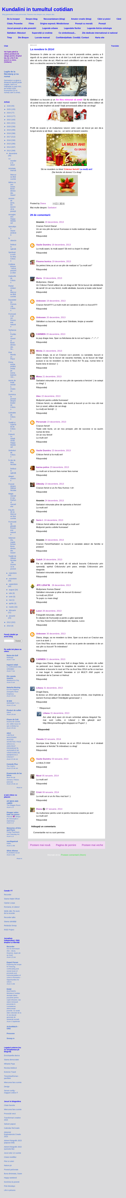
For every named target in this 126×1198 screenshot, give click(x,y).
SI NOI (9, 701)
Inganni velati (12, 665)
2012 (9, 622)
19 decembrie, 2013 (54, 222)
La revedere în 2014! (12, 162)
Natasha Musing (13, 687)
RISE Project (9, 930)
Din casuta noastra (11, 677)
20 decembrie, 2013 (56, 317)
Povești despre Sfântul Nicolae (12, 487)
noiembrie (13, 573)
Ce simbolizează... (67, 33)
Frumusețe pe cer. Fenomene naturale (12, 320)
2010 (9, 626)
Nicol (38, 775)
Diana (39, 809)
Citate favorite (9, 1105)
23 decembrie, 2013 (56, 422)
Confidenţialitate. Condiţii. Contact (72, 37)
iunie (11, 597)
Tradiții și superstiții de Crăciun (12, 427)
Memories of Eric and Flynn (14, 829)
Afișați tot (19, 787)
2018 (9, 133)
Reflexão (10, 657)
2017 (9, 137)
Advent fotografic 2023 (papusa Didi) (13, 1142)
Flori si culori (9, 1161)
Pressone (11, 1033)
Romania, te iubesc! (12, 907)
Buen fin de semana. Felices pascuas (13, 779)
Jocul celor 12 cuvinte (12, 1153)
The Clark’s (11, 766)
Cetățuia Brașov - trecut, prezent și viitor (12, 268)
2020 (9, 127)
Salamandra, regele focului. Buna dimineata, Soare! (12, 545)
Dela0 (9, 989)
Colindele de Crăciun (12, 416)
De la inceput (13, 19)
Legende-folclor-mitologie (99, 28)
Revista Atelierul (10, 1068)
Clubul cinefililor (10, 1157)
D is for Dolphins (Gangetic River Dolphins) (13, 692)
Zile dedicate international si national (99, 33)
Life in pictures (9, 1190)
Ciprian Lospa (9, 903)
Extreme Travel (10, 1072)
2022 (9, 120)
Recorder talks (9, 917)
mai (10, 600)
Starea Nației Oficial (12, 899)
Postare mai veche (92, 845)
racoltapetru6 (12, 841)
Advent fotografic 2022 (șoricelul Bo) (13, 1148)
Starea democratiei (11, 1060)
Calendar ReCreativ (12, 1128)
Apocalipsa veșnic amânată (12, 231)
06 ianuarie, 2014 (50, 792)
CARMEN (41, 334)
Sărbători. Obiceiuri (16, 33)
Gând (9, 712)
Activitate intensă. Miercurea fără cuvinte (12, 173)
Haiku (9, 843)
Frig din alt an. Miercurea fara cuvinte (12, 514)
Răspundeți (41, 236)
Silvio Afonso (12, 851)
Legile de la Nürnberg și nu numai (11, 73)
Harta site (99, 37)
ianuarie (12, 616)
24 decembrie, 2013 (54, 500)
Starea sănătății (10, 922)
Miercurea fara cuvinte (13, 1082)
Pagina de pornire (66, 845)
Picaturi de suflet (14, 710)
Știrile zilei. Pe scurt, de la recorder (12, 912)
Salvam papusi (10, 1124)
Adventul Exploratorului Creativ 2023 (12, 1134)
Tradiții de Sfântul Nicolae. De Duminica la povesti (12, 562)
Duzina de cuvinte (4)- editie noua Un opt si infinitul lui (14, 724)
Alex (38, 396)
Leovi (39, 611)
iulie (10, 593)
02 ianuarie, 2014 (52, 739)
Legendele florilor (72, 28)
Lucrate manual (42, 37)
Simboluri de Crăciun (12, 453)
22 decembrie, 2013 (50, 396)
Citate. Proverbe (15, 24)
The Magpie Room (13, 805)
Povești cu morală (83, 24)
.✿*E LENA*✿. (43, 585)
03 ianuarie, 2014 (60, 759)
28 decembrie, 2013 (61, 585)
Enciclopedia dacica (12, 1055)
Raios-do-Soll (12, 655)
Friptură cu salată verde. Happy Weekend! (12, 440)
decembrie (13, 153)
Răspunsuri (44, 708)
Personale (41, 422)
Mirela (39, 351)
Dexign (7, 1087)
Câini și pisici (104, 19)
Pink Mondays (9, 1186)
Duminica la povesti (11, 1182)
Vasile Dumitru (43, 245)
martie (11, 607)
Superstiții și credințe (42, 33)
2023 (9, 116)
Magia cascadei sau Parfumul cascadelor (12, 500)
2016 (9, 140)
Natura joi (8, 1165)
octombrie (13, 579)
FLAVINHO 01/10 (13, 853)
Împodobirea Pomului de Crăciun (12, 305)
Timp (9, 37)
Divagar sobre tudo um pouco (13, 813)
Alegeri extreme (12, 478)
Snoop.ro (10, 1038)
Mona (39, 376)
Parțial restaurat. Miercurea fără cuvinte (12, 291)
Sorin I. (39, 520)
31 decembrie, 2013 (55, 659)
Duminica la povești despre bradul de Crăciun (12, 401)
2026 (9, 106)
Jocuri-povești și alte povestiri (21, 28)
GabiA (39, 559)
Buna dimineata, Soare (13, 1174)
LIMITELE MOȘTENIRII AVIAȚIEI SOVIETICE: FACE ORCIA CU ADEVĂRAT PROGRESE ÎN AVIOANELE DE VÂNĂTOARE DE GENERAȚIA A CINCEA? (14, 746)
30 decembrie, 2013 (56, 633)
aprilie (11, 603)
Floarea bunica (43, 261)
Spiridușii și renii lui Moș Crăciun (12, 256)
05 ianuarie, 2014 (50, 775)
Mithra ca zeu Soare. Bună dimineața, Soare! (12, 188)
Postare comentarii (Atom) (73, 855)
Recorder (7, 895)
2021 (9, 123)
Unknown (41, 301)
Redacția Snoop (10, 926)
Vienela (40, 739)
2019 (9, 130)
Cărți (119, 19)
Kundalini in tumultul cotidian (37, 9)
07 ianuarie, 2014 (54, 809)
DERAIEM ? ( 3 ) (13, 703)
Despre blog (31, 19)
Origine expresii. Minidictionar (54, 24)
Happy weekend (10, 1178)
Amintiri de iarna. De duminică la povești (12, 204)
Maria (39, 278)
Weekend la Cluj (13, 680)
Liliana (39, 688)
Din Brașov (23, 37)
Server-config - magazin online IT (11, 1092)
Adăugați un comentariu (43, 826)
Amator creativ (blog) (81, 19)
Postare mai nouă (40, 845)
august (12, 590)
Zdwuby (40, 484)
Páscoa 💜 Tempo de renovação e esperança (13, 819)
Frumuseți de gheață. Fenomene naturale (12, 528)
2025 (9, 109)
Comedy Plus (12, 764)
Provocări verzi (10, 1114)
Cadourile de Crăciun (12, 279)
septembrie (13, 584)
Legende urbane (50, 28)
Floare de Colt (12, 719)
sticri (9, 733)
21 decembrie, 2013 (52, 351)
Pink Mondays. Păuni (12, 355)
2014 (9, 147)
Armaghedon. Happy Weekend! (12, 219)
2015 (9, 144)
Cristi (39, 792)
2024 (9, 113)
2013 (9, 151)
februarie (12, 610)
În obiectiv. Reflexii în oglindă (12, 243)
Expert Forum (12, 962)
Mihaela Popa (9, 1064)
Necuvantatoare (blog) (54, 19)
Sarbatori (52, 207)
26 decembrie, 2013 (52, 559)
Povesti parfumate (11, 1170)
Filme (31, 24)
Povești (102, 24)
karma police (42, 467)
